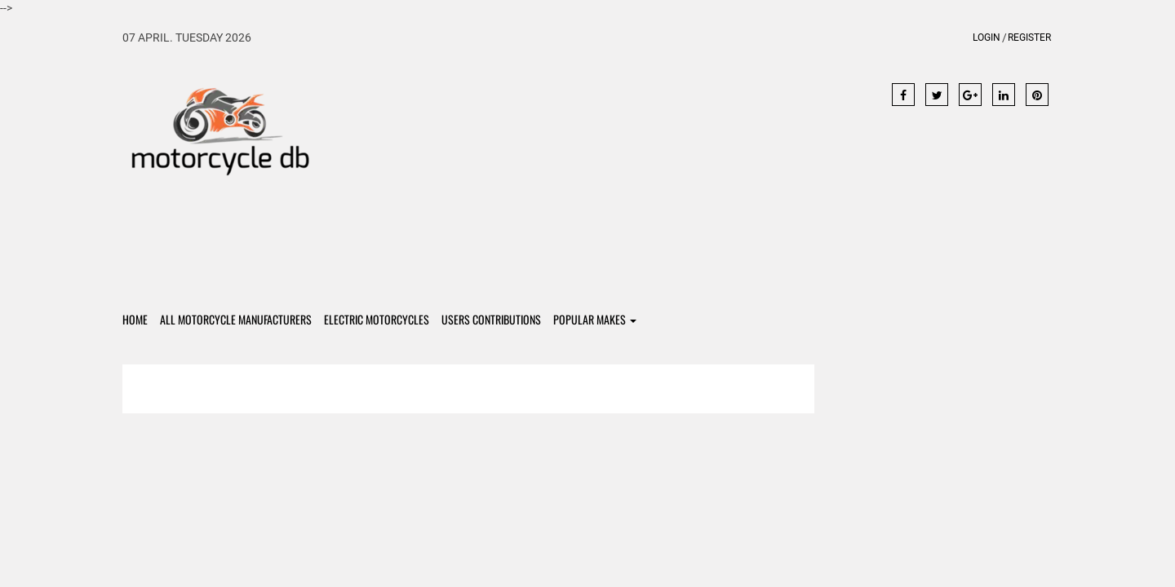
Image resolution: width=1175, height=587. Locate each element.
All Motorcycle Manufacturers (236, 319)
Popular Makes (594, 319)
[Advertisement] (587, 173)
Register (1029, 37)
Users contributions (491, 319)
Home (135, 319)
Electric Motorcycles (376, 319)
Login (986, 37)
